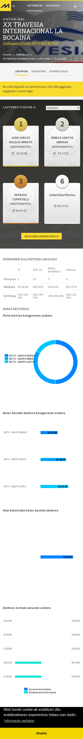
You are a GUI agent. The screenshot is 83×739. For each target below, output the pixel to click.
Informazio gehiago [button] (19, 721)
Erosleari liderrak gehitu (42, 236)
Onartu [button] (41, 733)
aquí (62, 87)
